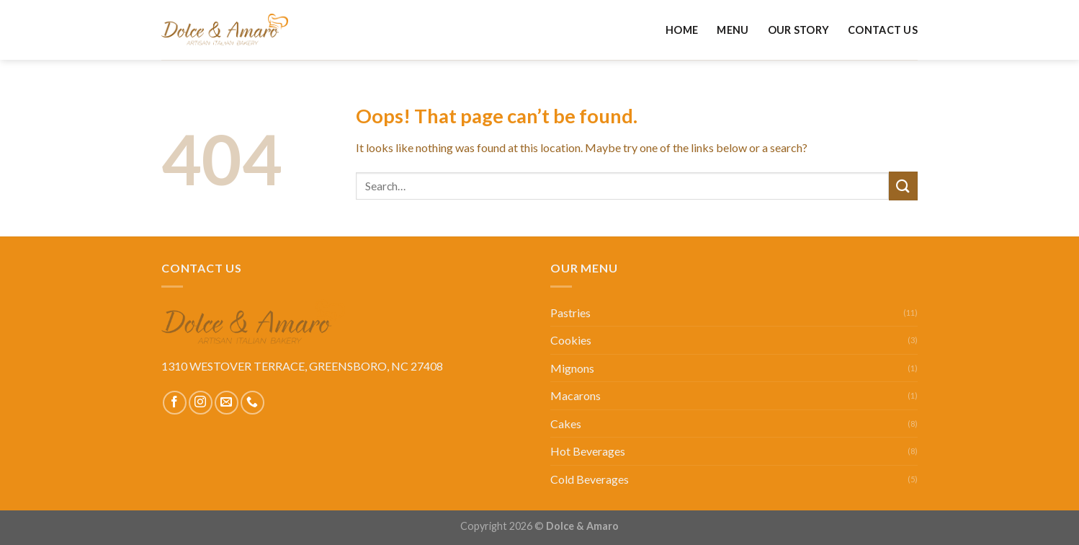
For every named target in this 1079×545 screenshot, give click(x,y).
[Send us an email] (226, 403)
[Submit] (903, 186)
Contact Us (883, 30)
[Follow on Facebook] (175, 403)
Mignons (572, 368)
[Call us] (252, 403)
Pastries (570, 312)
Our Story (799, 30)
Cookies (570, 340)
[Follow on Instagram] (200, 403)
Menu (732, 30)
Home (682, 30)
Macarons (575, 395)
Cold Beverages (589, 479)
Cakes (565, 423)
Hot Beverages (587, 451)
